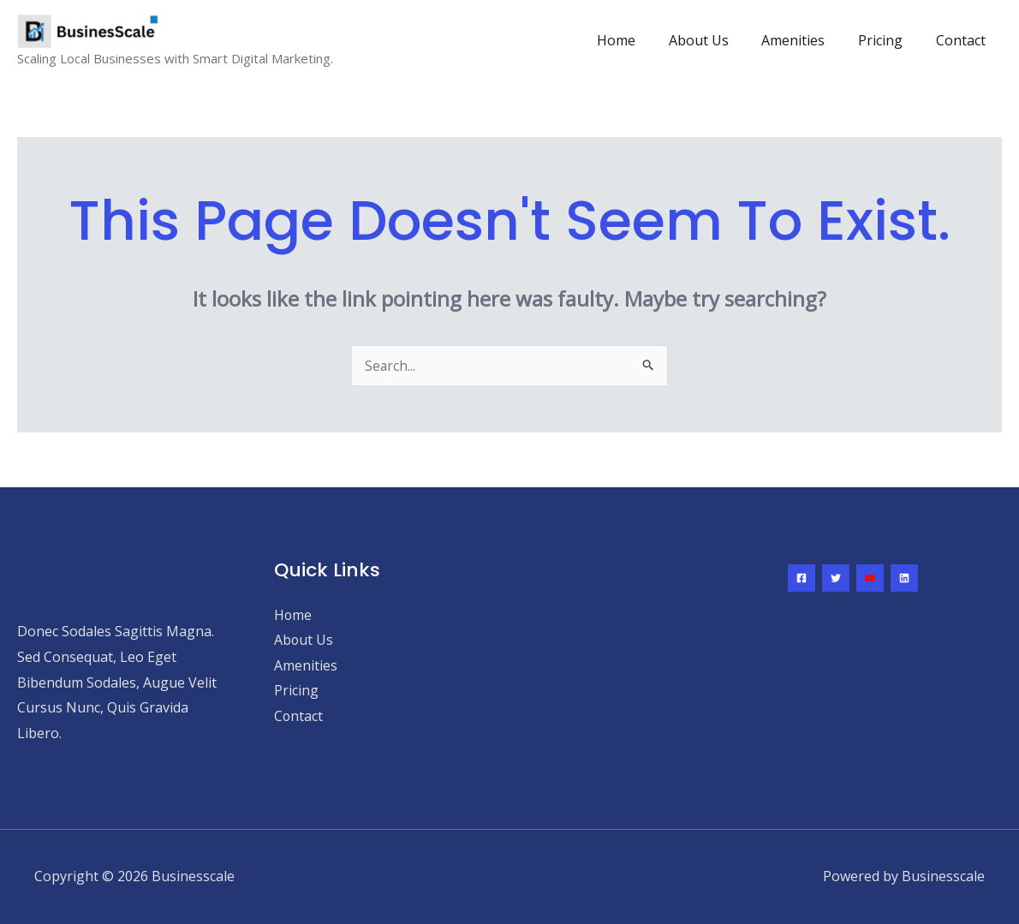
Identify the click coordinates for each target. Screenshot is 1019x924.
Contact (963, 40)
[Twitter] (835, 578)
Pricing (889, 40)
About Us (718, 40)
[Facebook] (801, 578)
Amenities (807, 40)
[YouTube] (870, 578)
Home (642, 40)
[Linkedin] (904, 578)
